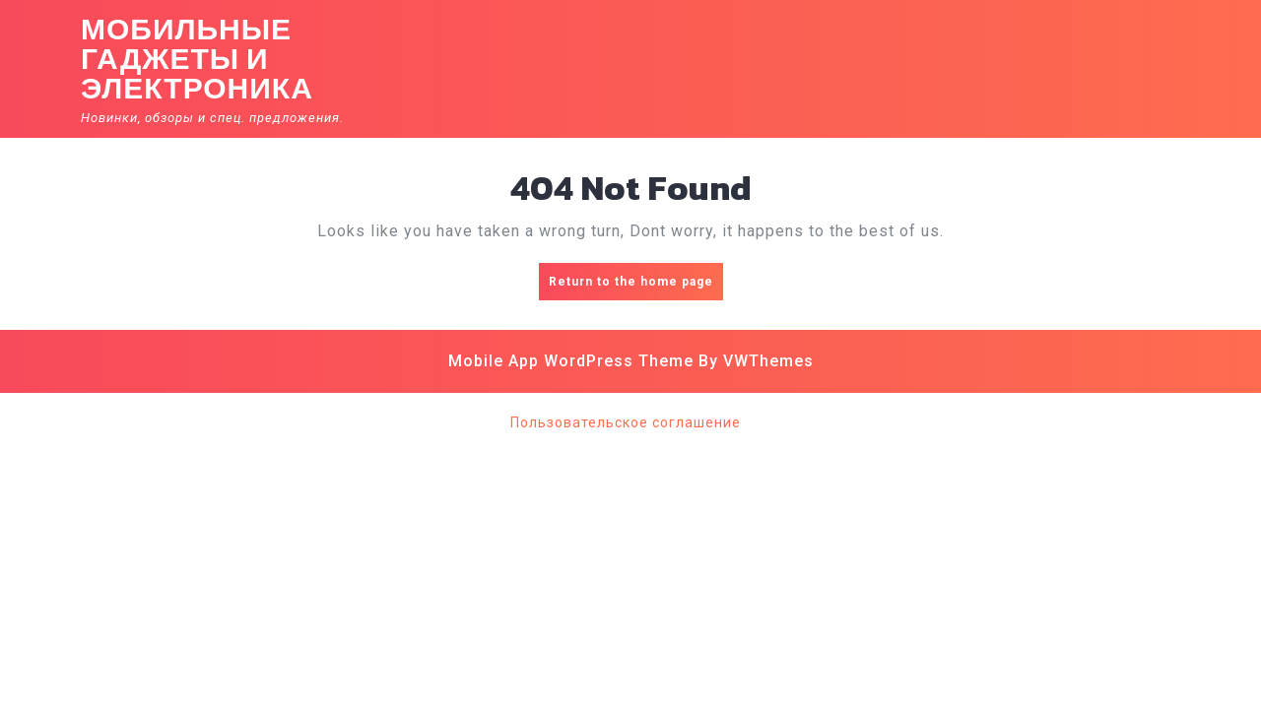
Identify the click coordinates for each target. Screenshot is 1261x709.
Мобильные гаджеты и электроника (197, 58)
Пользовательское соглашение (625, 422)
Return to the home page (636, 286)
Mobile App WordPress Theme (571, 361)
